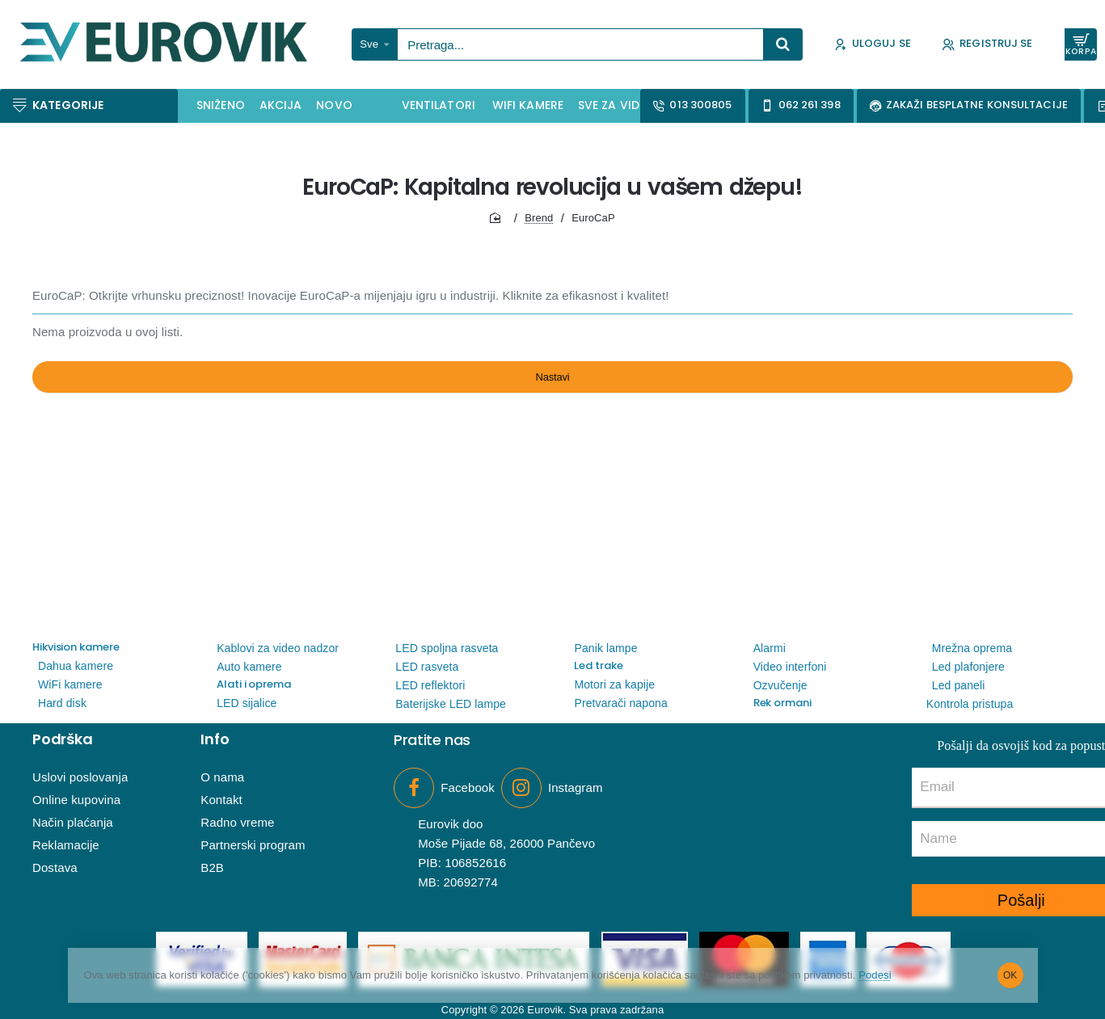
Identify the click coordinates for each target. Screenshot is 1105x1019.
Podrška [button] (62, 739)
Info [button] (214, 739)
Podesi (932, 975)
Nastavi (552, 384)
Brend (539, 218)
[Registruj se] (987, 45)
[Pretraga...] (783, 44)
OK (1010, 975)
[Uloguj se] (872, 45)
